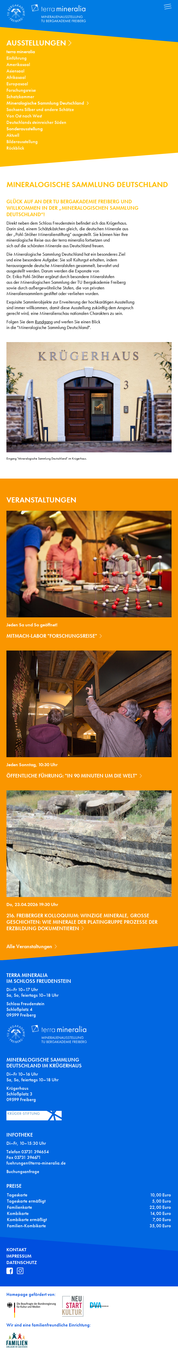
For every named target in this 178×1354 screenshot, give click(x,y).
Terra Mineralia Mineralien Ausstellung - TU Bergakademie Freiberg (50, 13)
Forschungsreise (21, 90)
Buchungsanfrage (22, 1171)
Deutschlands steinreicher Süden (36, 122)
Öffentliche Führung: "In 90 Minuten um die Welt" (71, 776)
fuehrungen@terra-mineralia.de (36, 1163)
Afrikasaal (16, 77)
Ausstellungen (36, 43)
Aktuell (12, 135)
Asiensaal (15, 71)
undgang (45, 322)
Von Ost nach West (24, 116)
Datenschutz (21, 1262)
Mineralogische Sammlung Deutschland (45, 103)
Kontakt (16, 1249)
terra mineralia (20, 51)
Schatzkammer (20, 96)
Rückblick (15, 148)
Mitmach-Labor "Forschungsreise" (51, 636)
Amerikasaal (18, 64)
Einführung (16, 58)
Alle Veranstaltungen (29, 946)
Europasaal (17, 84)
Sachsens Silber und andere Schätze (40, 109)
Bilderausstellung (22, 141)
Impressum (19, 1256)
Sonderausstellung (24, 129)
